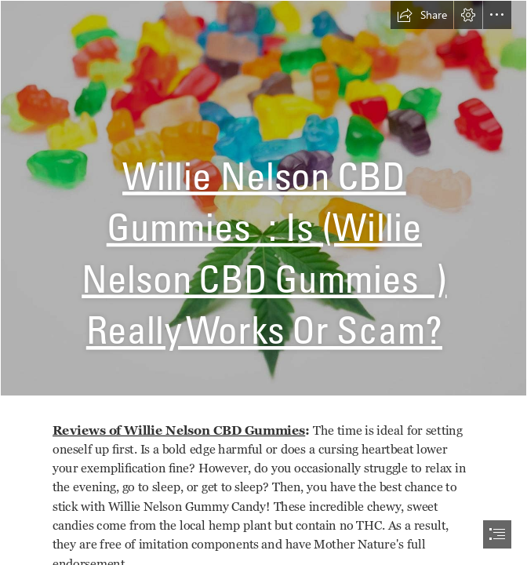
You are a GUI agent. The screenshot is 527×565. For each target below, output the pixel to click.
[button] (422, 15)
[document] (263, 282)
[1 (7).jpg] (263, 198)
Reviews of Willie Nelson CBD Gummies (179, 430)
